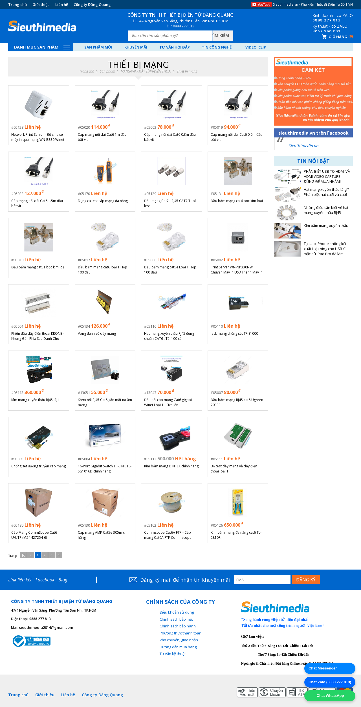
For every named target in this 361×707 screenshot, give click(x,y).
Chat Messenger (323, 668)
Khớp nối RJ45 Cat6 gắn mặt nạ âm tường (105, 402)
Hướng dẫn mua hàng (178, 646)
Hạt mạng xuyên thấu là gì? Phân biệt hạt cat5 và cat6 (326, 192)
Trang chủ (17, 4)
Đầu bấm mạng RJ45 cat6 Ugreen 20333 (237, 402)
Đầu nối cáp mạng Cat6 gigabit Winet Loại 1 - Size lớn (168, 402)
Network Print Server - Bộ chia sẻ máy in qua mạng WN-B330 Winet (37, 137)
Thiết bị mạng (187, 71)
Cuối (59, 555)
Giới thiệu (41, 4)
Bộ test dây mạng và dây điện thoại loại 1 (234, 469)
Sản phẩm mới (98, 47)
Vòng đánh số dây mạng (97, 333)
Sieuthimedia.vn (304, 145)
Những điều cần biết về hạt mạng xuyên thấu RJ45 (326, 210)
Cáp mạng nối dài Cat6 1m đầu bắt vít (102, 137)
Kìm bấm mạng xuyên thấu (326, 225)
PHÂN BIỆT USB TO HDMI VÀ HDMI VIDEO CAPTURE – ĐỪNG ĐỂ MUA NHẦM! (327, 176)
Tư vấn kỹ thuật (173, 653)
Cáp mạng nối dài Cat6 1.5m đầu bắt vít (37, 203)
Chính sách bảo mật (176, 619)
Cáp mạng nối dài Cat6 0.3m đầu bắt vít (170, 137)
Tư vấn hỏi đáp (174, 47)
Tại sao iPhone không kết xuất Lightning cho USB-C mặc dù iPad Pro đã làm (325, 248)
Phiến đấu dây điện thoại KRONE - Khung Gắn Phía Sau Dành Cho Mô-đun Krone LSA (37, 336)
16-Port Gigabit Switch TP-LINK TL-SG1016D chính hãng (104, 469)
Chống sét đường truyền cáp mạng (38, 466)
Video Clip (255, 47)
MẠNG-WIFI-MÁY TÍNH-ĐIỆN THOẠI (146, 71)
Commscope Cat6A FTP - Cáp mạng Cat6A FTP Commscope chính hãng (167, 535)
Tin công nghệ (217, 47)
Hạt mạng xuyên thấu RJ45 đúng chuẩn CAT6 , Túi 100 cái (169, 336)
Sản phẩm (107, 71)
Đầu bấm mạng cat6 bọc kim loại (237, 200)
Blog (62, 580)
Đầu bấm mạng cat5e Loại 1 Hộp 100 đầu (170, 270)
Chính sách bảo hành (178, 626)
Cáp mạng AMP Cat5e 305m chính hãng (104, 535)
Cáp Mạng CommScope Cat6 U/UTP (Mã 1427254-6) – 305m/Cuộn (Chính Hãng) (34, 535)
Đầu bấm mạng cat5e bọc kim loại (38, 267)
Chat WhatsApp (330, 695)
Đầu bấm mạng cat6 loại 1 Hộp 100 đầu (102, 270)
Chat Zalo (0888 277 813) (330, 682)
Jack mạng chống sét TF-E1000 (234, 333)
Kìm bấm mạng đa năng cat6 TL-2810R (236, 535)
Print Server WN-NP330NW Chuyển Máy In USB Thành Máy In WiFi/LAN (237, 270)
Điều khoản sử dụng (177, 612)
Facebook (45, 580)
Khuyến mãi (135, 47)
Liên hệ (61, 4)
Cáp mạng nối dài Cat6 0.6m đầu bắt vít (236, 137)
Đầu (23, 555)
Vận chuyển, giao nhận (179, 639)
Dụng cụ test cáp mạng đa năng (103, 200)
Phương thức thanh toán (180, 633)
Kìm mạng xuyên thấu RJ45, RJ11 (36, 399)
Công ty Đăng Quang (92, 4)
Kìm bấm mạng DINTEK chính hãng (171, 466)
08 (315, 20)
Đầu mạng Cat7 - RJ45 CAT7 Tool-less (170, 203)
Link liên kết (20, 580)
